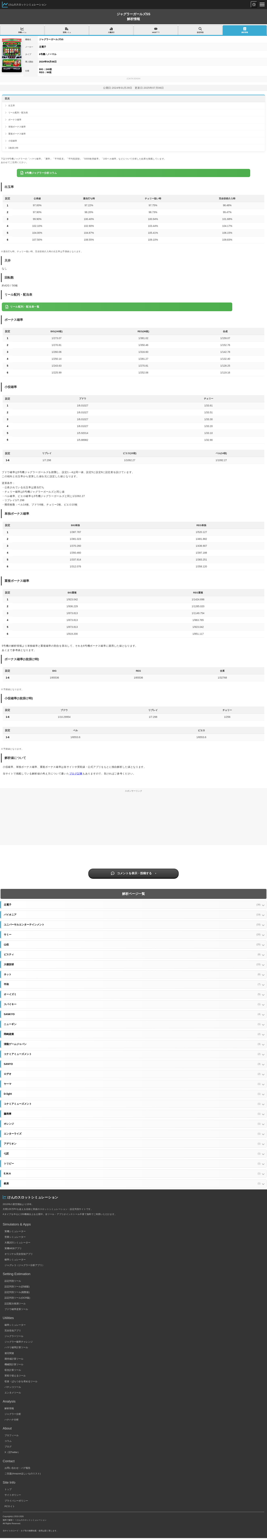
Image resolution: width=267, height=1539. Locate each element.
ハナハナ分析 (12, 1419)
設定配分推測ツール (15, 1303)
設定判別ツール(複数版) (17, 1292)
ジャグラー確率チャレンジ (19, 1341)
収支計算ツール (13, 1370)
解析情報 (9, 1408)
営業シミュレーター (15, 1237)
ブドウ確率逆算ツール (16, 1309)
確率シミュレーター (15, 1259)
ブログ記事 (76, 773)
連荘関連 (9, 1353)
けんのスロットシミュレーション (27, 4)
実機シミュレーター (15, 1231)
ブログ (8, 1446)
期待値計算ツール (14, 1358)
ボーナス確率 (14, 119)
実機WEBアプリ (13, 1248)
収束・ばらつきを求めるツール (21, 1381)
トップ (8, 1489)
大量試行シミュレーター (17, 1242)
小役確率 (12, 141)
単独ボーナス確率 (17, 126)
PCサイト (10, 1506)
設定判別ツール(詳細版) (17, 1286)
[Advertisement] (133, 819)
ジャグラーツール (14, 1336)
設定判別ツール (13, 1281)
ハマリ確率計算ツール (16, 1347)
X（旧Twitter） (12, 1452)
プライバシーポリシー (16, 1500)
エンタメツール (13, 1392)
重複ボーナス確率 (17, 134)
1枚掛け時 (13, 148)
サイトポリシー (13, 1495)
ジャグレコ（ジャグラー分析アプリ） (24, 1265)
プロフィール (12, 1435)
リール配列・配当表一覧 (22, 307)
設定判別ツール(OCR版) (17, 1297)
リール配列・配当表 (18, 112)
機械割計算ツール (14, 1364)
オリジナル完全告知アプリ (19, 1254)
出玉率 (11, 105)
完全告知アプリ (13, 1330)
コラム (8, 1441)
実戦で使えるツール (15, 1375)
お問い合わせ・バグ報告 (17, 1468)
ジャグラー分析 (13, 1414)
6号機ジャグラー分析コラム (38, 173)
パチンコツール (13, 1387)
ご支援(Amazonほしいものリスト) (23, 1473)
